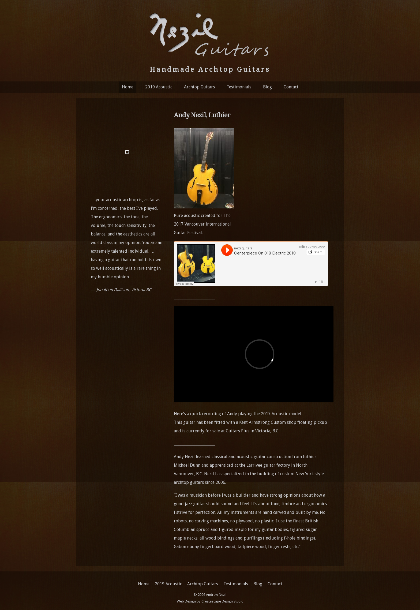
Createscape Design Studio (222, 601)
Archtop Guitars (199, 86)
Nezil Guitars (210, 34)
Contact (291, 86)
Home (127, 86)
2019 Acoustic (158, 86)
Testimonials (239, 86)
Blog (267, 86)
